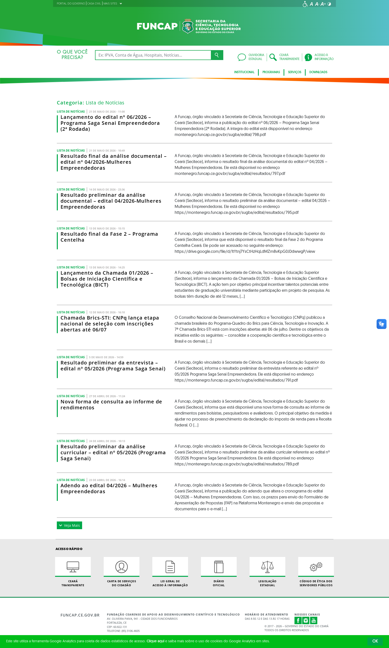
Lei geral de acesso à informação (170, 572)
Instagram (306, 620)
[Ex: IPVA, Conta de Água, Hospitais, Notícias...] (153, 55)
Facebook (298, 620)
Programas (271, 72)
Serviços (294, 72)
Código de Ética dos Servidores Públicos (316, 572)
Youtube (314, 620)
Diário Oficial (219, 572)
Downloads (318, 72)
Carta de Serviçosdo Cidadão (121, 572)
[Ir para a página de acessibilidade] (305, 4)
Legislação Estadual (267, 572)
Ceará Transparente (73, 572)
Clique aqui (155, 641)
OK (375, 642)
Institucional (244, 72)
